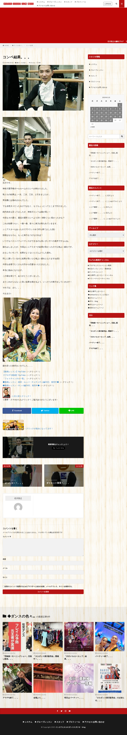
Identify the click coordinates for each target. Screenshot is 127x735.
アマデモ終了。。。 (96, 178)
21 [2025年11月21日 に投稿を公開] (115, 116)
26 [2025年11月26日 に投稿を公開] (106, 120)
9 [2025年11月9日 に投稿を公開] (92, 112)
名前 (4, 559)
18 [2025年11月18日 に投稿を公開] (102, 116)
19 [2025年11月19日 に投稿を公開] (106, 116)
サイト (5, 577)
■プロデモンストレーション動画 (99, 265)
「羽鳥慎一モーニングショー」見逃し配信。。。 (103, 154)
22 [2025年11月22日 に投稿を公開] (120, 116)
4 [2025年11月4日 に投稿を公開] (101, 109)
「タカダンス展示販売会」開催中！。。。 (104, 161)
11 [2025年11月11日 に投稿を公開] (102, 112)
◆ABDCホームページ (96, 308)
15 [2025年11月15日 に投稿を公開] (120, 112)
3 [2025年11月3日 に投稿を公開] (97, 109)
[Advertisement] (63, 24)
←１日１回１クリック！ (20, 396)
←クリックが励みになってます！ (38, 428)
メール (5, 568)
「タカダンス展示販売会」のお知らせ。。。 (109, 699)
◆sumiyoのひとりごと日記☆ (98, 295)
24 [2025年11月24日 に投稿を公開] (97, 120)
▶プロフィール (80, 2)
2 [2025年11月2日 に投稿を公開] (92, 109)
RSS (90, 315)
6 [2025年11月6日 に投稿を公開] (110, 109)
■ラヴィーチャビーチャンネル (99, 278)
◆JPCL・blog (93, 301)
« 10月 (92, 127)
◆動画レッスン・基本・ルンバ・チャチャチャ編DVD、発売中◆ (31, 382)
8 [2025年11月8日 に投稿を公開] (119, 109)
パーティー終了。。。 (97, 173)
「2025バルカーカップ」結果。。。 (102, 167)
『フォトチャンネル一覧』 (14, 378)
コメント (7, 536)
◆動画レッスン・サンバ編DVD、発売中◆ (21, 385)
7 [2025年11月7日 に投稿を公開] (115, 109)
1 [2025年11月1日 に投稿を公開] (119, 105)
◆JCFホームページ (95, 298)
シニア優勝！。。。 (96, 207)
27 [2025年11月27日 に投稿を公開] (111, 120)
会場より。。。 (39, 698)
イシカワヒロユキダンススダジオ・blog (71, 727)
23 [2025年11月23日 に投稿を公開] (92, 120)
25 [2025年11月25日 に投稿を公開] (102, 120)
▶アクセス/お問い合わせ (46, 6)
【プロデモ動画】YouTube (14, 375)
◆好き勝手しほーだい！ (97, 291)
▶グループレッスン (54, 2)
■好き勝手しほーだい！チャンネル (100, 275)
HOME (7, 45)
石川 (108, 195)
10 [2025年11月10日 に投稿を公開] (97, 112)
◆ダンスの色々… (17, 45)
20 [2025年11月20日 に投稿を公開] (111, 116)
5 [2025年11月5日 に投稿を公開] (106, 109)
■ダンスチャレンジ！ (95, 272)
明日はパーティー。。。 (74, 698)
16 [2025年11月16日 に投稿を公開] (92, 116)
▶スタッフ (68, 2)
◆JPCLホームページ (95, 304)
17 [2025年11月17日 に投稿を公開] (97, 116)
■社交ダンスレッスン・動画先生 (99, 269)
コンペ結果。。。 (31, 45)
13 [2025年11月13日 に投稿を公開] (111, 112)
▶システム (41, 2)
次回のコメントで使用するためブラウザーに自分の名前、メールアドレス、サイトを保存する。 (38, 586)
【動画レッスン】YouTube (14, 371)
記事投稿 (108, 4)
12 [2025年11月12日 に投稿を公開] (106, 112)
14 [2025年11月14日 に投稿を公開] (115, 112)
